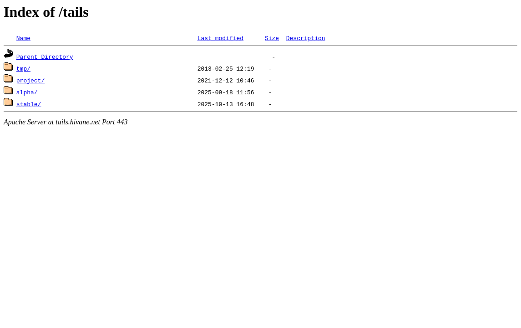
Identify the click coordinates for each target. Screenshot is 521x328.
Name (23, 38)
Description (305, 38)
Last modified (220, 38)
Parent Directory (44, 56)
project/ (30, 80)
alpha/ (27, 92)
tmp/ (23, 68)
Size (272, 38)
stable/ (28, 104)
